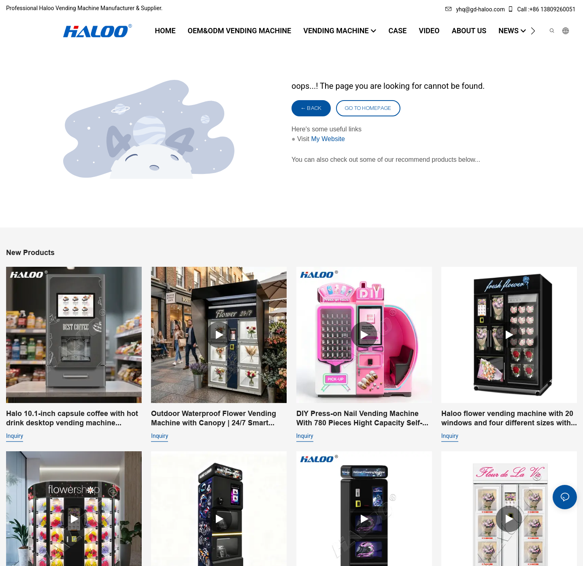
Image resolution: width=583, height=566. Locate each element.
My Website (328, 138)
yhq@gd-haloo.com (474, 9)
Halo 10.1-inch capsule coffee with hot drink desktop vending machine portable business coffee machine (72, 418)
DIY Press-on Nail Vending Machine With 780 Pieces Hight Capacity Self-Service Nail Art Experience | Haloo (359, 418)
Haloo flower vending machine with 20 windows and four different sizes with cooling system (507, 418)
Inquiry (14, 436)
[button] (533, 30)
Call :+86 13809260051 (542, 9)
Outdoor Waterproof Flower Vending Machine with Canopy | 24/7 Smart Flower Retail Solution (213, 418)
